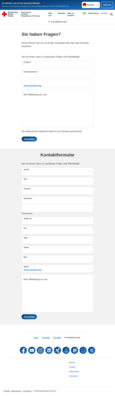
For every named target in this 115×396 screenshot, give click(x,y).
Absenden (29, 139)
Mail (25, 257)
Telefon (26, 247)
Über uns (50, 14)
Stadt (26, 238)
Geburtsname (27, 213)
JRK (84, 13)
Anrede (26, 169)
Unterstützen (93, 13)
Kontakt (104, 13)
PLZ (25, 228)
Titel (25, 179)
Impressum (73, 376)
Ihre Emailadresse (31, 72)
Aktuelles (61, 13)
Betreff (26, 267)
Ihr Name (27, 62)
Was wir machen (70, 14)
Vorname (27, 189)
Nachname (28, 198)
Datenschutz (74, 371)
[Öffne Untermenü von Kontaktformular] (57, 21)
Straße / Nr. (28, 218)
